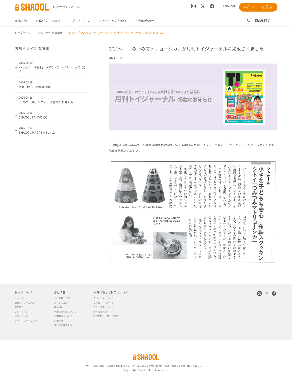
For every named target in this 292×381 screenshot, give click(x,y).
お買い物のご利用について (110, 292)
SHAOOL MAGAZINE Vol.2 (53, 130)
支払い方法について (103, 298)
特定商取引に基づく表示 (105, 316)
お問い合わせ (145, 21)
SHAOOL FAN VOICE (53, 115)
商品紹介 (19, 307)
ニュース (19, 298)
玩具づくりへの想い (49, 21)
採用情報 (58, 320)
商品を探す (262, 20)
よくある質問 (100, 311)
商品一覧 (21, 21)
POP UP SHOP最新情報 (53, 84)
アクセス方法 (60, 302)
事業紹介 (58, 307)
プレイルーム (81, 21)
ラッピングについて (103, 302)
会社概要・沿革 (62, 298)
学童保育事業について (65, 311)
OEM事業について (63, 316)
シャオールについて (113, 21)
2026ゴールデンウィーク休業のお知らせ (53, 100)
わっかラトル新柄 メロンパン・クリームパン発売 (53, 67)
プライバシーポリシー (26, 320)
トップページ (23, 292)
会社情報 (60, 292)
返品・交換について (103, 307)
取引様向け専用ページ (65, 325)
